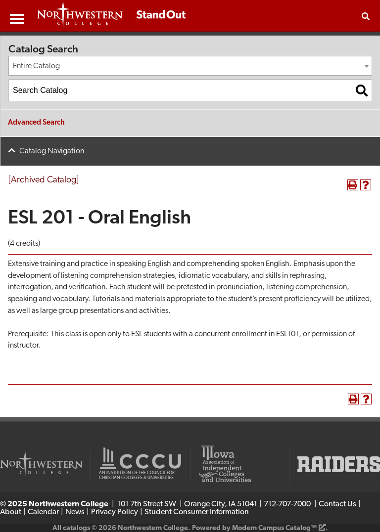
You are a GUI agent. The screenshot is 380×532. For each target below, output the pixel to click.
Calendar (43, 512)
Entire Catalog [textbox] (36, 66)
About (10, 512)
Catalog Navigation (51, 151)
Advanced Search (36, 123)
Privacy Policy (114, 512)
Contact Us (337, 504)
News (75, 512)
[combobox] (190, 66)
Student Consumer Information (196, 512)
